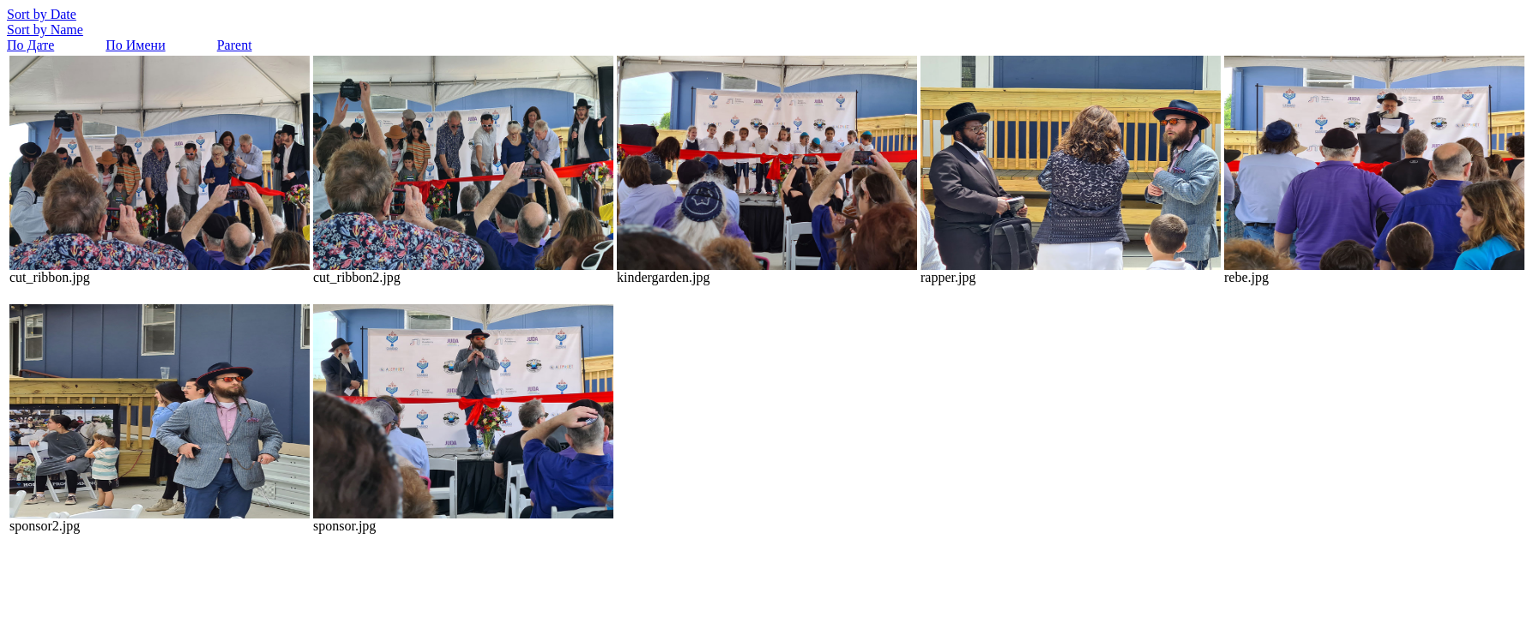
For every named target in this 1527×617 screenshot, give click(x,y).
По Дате (30, 45)
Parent (234, 45)
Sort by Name (45, 29)
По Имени (135, 45)
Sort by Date (41, 14)
